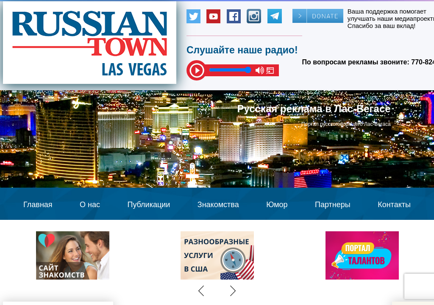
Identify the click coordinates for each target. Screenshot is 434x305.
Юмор (276, 204)
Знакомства (218, 204)
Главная (38, 204)
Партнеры (333, 204)
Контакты (394, 204)
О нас (90, 204)
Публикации (148, 204)
